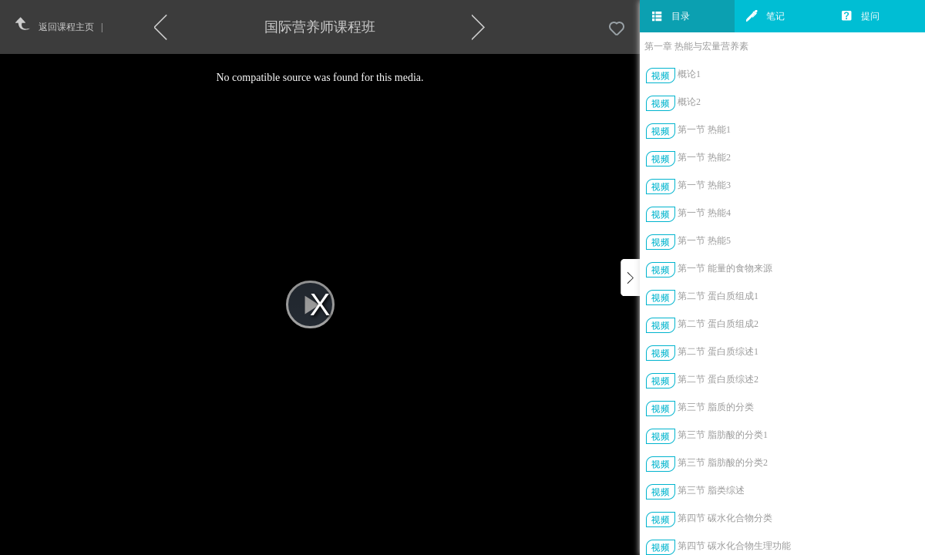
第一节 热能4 (704, 212)
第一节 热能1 (704, 129)
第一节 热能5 (704, 240)
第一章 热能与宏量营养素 (696, 46)
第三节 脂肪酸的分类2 (723, 462)
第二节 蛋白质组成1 (718, 296)
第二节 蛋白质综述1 (718, 351)
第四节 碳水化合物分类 (725, 518)
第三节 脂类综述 (711, 490)
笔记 (765, 16)
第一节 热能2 (704, 157)
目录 (670, 16)
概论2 (689, 101)
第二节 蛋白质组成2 (718, 323)
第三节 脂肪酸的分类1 (723, 434)
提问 (860, 16)
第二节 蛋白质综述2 (718, 379)
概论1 (689, 74)
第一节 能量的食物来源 (725, 268)
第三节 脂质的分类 (716, 407)
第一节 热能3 (704, 185)
